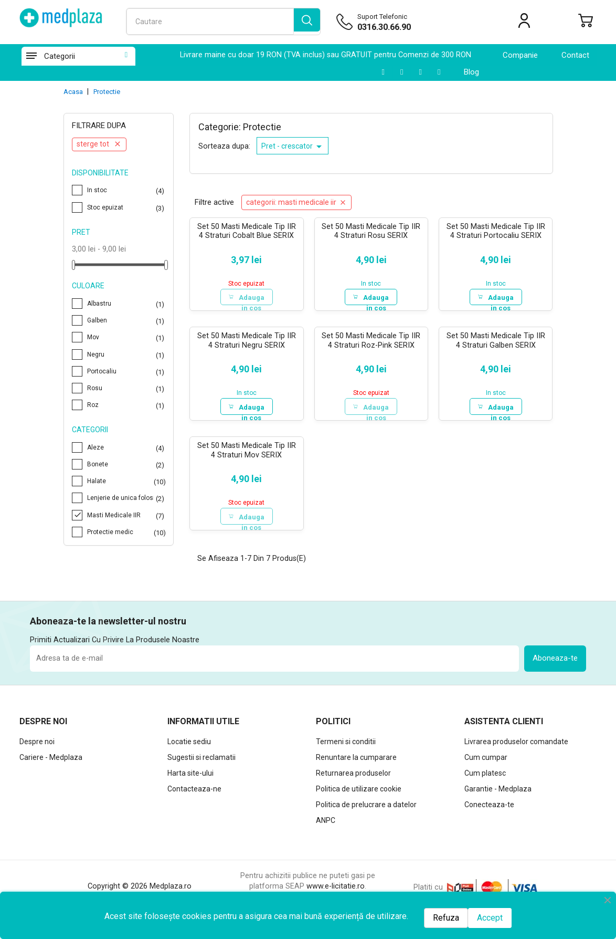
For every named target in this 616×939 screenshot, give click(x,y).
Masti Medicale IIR (126, 515)
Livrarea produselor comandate (516, 747)
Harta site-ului (190, 778)
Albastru (126, 303)
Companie (520, 55)
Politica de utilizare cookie (358, 794)
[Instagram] (420, 72)
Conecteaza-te (489, 810)
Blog (471, 72)
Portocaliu (126, 371)
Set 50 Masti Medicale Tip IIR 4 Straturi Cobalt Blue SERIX (246, 231)
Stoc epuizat (126, 207)
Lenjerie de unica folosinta (126, 498)
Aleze (126, 447)
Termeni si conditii (346, 747)
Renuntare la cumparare (356, 762)
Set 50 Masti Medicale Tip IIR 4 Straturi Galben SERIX (496, 342)
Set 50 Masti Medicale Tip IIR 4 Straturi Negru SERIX (246, 342)
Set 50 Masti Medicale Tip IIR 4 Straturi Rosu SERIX (371, 231)
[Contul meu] (524, 22)
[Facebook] (439, 72)
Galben (126, 320)
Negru (126, 354)
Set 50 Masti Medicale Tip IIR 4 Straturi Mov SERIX (246, 454)
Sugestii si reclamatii (201, 762)
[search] (307, 21)
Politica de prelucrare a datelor (366, 810)
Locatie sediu (189, 747)
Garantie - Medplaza (498, 794)
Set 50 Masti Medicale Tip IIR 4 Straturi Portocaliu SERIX (496, 231)
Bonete (126, 464)
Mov (126, 337)
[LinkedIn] (401, 72)
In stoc (126, 190)
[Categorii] (31, 56)
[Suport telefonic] (409, 27)
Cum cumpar (485, 762)
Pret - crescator (293, 146)
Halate (126, 481)
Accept (490, 918)
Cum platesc (485, 778)
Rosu (126, 388)
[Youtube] (383, 72)
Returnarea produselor (353, 778)
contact (575, 55)
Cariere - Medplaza (50, 762)
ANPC (325, 825)
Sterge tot (99, 144)
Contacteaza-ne (194, 794)
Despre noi (37, 747)
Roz (126, 405)
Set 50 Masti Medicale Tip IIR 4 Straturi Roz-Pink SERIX (371, 342)
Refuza (446, 918)
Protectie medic (126, 532)
